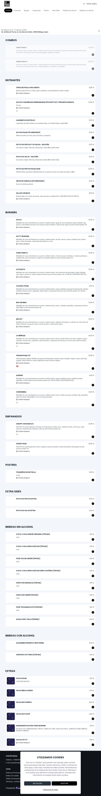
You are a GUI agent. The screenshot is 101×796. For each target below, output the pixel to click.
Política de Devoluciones (14, 778)
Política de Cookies (12, 776)
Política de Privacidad (13, 773)
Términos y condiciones (14, 781)
